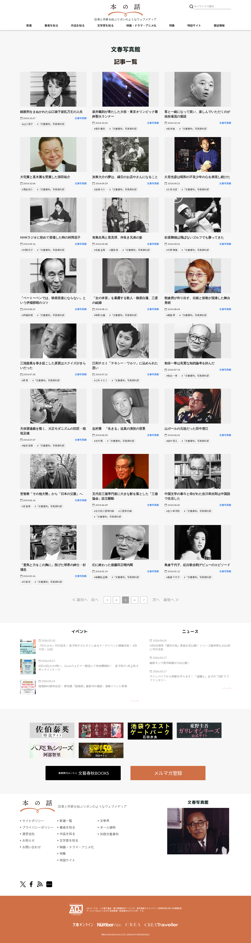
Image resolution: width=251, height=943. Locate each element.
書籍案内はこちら (83, 773)
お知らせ (28, 840)
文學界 (104, 821)
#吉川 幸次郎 (173, 511)
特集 (172, 25)
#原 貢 (25, 380)
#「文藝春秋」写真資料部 (50, 124)
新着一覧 (66, 821)
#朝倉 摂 (170, 315)
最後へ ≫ (171, 599)
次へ (156, 599)
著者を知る (51, 25)
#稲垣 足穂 (27, 445)
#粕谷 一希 (171, 375)
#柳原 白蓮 (99, 315)
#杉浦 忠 (26, 581)
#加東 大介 (99, 189)
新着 (29, 25)
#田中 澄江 (171, 440)
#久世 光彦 (171, 189)
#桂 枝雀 (170, 128)
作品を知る (78, 25)
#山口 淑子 (27, 124)
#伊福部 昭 (27, 315)
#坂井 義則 (99, 128)
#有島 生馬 (99, 250)
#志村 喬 (98, 440)
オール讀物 (108, 827)
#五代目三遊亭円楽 (104, 511)
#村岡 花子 (27, 250)
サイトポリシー (33, 821)
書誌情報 (219, 25)
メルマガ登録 (168, 773)
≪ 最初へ (80, 599)
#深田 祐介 (27, 189)
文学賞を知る (105, 25)
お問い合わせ (31, 847)
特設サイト (194, 25)
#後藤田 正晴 (100, 577)
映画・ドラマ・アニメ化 (141, 25)
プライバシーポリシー (38, 827)
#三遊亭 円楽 (125, 511)
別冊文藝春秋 (109, 834)
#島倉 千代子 (173, 577)
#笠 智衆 (26, 506)
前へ (95, 599)
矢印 (134, 700)
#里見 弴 (113, 250)
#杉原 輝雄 (171, 250)
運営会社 (28, 834)
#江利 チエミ (100, 380)
